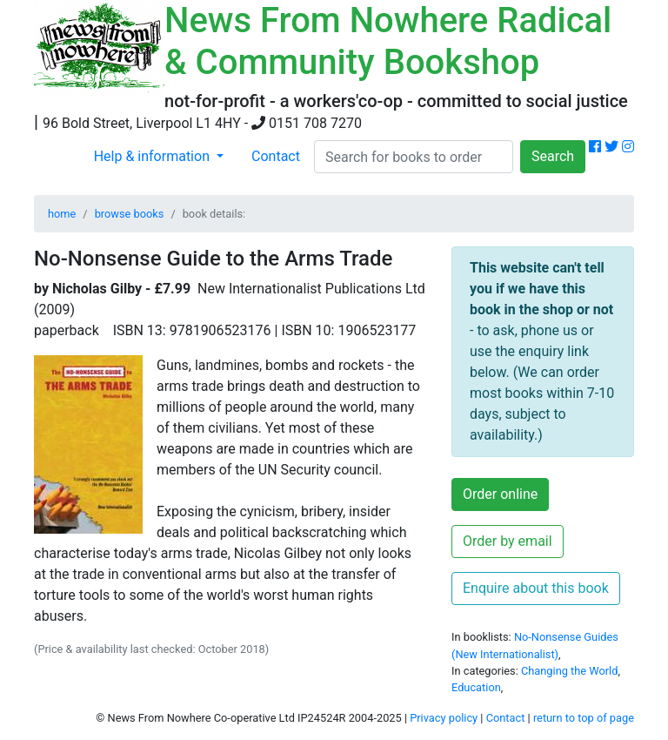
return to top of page (583, 717)
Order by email (507, 541)
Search (552, 156)
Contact (275, 156)
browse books (129, 213)
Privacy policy (444, 717)
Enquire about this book (536, 588)
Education (476, 687)
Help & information (153, 156)
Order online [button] (500, 494)
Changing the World (569, 670)
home (62, 213)
